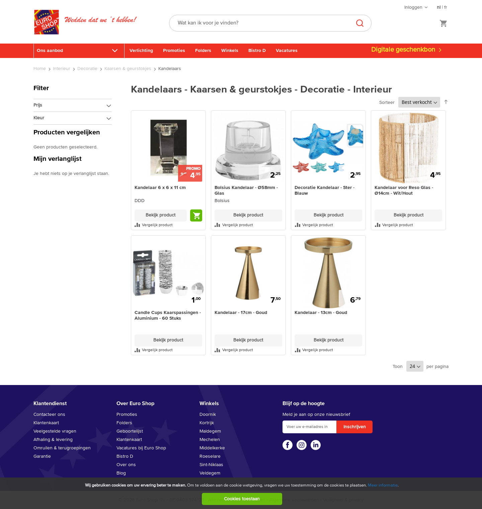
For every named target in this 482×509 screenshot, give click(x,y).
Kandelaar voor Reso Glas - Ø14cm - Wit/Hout (404, 190)
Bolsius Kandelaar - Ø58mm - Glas (246, 190)
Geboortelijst (129, 431)
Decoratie (88, 68)
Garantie (42, 456)
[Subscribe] (354, 427)
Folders (203, 50)
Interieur (62, 68)
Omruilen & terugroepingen (62, 448)
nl (438, 7)
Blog (121, 473)
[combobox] (270, 23)
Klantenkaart (46, 423)
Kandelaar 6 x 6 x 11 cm (160, 187)
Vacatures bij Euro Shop (141, 448)
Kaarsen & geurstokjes (128, 68)
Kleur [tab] (38, 118)
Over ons (126, 464)
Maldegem (210, 431)
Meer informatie (383, 485)
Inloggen (413, 7)
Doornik (207, 414)
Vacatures (287, 50)
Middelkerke (212, 448)
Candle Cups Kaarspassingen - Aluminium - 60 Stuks (168, 315)
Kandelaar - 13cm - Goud (321, 312)
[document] (241, 493)
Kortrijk (206, 423)
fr (445, 7)
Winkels (229, 50)
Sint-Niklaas (211, 464)
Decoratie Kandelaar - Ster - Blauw (324, 190)
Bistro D (257, 50)
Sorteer (387, 102)
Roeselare (210, 456)
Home (40, 68)
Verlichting (141, 50)
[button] (168, 224)
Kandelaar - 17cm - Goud (241, 312)
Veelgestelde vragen (54, 431)
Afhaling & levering (53, 439)
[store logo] (46, 29)
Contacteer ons (49, 414)
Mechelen (209, 439)
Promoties (174, 50)
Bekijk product (160, 215)
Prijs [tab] (37, 105)
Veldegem (209, 473)
